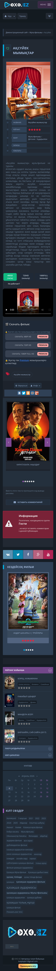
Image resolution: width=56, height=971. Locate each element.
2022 (37, 818)
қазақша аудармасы (21, 887)
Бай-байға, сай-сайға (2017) (32, 732)
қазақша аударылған (16, 897)
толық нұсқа (41, 863)
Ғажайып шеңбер (27, 696)
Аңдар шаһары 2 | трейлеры (28, 633)
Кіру (10, 16)
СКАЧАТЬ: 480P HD (28, 336)
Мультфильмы (36, 32)
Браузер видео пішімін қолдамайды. (28, 303)
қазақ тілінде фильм (33, 877)
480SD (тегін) (10, 276)
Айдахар (23, 823)
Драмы (33, 702)
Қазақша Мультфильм (16, 872)
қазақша (10, 882)
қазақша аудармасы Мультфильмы (27, 892)
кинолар (38, 854)
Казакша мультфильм (32, 827)
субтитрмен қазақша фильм (20, 863)
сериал (33, 858)
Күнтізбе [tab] (28, 766)
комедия (10, 858)
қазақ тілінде (14, 877)
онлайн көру (21, 858)
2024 (9, 822)
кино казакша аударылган (19, 854)
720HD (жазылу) (26, 276)
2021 (31, 818)
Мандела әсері (25, 714)
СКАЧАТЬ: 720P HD (28, 345)
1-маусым (22, 818)
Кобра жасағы (13, 831)
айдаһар (43, 836)
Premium (24, 360)
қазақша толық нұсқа (20, 902)
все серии (28, 840)
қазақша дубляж (34, 897)
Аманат (10, 827)
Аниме (18, 827)
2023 (44, 818)
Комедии (22, 738)
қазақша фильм (13, 907)
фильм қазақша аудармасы (20, 867)
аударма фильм (14, 840)
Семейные (45, 684)
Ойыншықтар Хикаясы (16, 836)
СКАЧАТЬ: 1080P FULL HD (28, 354)
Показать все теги (14, 912)
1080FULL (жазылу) (44, 276)
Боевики (35, 684)
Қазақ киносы (24, 684)
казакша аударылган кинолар (20, 849)
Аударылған (42, 139)
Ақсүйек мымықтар (22, 374)
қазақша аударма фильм (30, 881)
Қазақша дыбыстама (38, 872)
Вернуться (21, 385)
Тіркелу (22, 16)
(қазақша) (11, 818)
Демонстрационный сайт (17, 32)
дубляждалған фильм (17, 845)
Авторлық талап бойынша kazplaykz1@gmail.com (31, 960)
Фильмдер (33, 836)
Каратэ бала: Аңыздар (28, 464)
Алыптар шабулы (36, 823)
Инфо (35, 385)
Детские (31, 139)
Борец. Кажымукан (28, 678)
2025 (15, 823)
